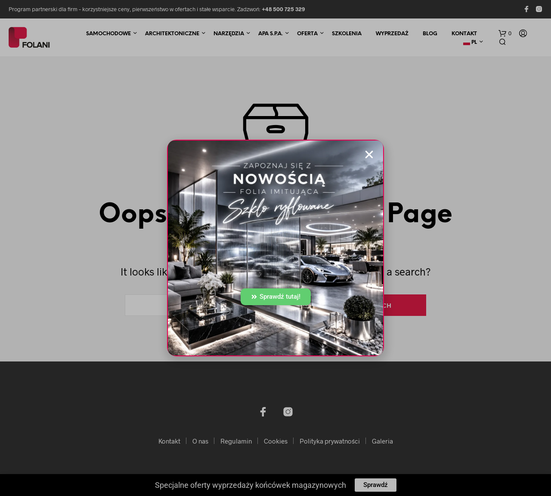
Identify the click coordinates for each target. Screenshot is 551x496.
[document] (275, 248)
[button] (369, 154)
